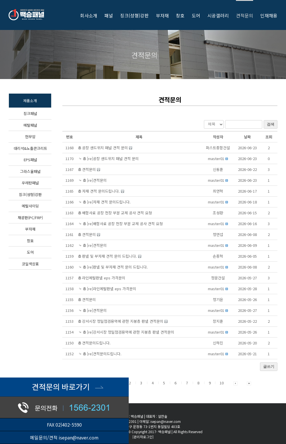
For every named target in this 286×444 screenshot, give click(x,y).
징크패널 (30, 113)
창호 (30, 240)
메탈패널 (30, 125)
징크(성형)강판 (30, 194)
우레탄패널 (30, 182)
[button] (216, 158)
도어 (30, 252)
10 (222, 383)
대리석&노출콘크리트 (30, 148)
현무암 (30, 136)
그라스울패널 (30, 171)
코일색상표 (30, 264)
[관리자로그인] (143, 436)
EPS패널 (30, 159)
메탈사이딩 (30, 206)
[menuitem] (92, 15)
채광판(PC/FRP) (30, 217)
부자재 (30, 229)
